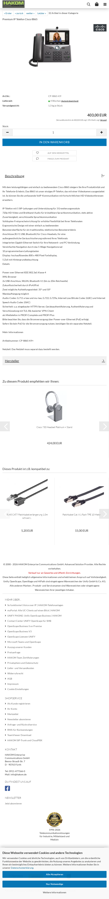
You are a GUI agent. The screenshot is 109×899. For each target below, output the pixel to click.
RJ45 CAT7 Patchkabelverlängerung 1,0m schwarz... (27, 516)
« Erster (8, 13)
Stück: (5, 126)
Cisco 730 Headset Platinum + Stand (54, 427)
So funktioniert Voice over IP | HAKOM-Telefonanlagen (35, 605)
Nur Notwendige (54, 884)
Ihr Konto (12, 708)
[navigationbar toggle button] (105, 4)
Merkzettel (12, 714)
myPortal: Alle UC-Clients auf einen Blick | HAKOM (33, 610)
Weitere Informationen (54, 892)
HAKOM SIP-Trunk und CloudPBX (24, 740)
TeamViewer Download (19, 735)
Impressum (13, 683)
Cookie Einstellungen (18, 689)
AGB (9, 678)
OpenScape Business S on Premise (24, 626)
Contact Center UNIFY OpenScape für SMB (29, 620)
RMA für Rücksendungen (20, 729)
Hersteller (12, 361)
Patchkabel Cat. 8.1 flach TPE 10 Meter (82, 514)
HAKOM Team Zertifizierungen (23, 657)
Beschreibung (14, 176)
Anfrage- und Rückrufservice (22, 724)
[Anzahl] (54, 132)
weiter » (30, 13)
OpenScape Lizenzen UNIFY (21, 636)
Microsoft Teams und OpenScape (24, 641)
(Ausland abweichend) (69, 101)
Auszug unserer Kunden (19, 647)
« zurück (19, 13)
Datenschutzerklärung (22, 867)
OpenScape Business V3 (19, 631)
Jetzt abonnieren (13, 803)
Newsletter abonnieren (19, 719)
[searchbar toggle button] (88, 4)
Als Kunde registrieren (18, 703)
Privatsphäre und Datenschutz (22, 662)
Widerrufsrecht (15, 673)
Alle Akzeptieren (54, 874)
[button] (7, 132)
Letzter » (41, 13)
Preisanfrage (13, 652)
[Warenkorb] (97, 4)
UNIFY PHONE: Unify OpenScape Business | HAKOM (34, 615)
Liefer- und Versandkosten (20, 668)
